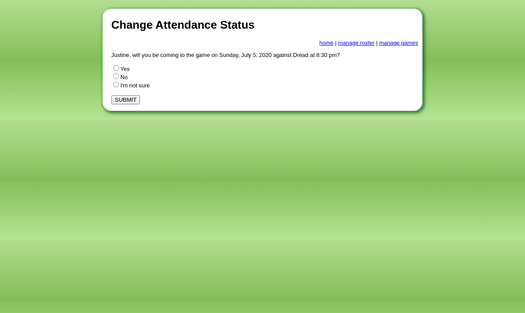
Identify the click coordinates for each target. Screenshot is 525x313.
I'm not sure (131, 85)
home (326, 43)
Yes (121, 69)
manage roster (356, 43)
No (120, 77)
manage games (398, 43)
